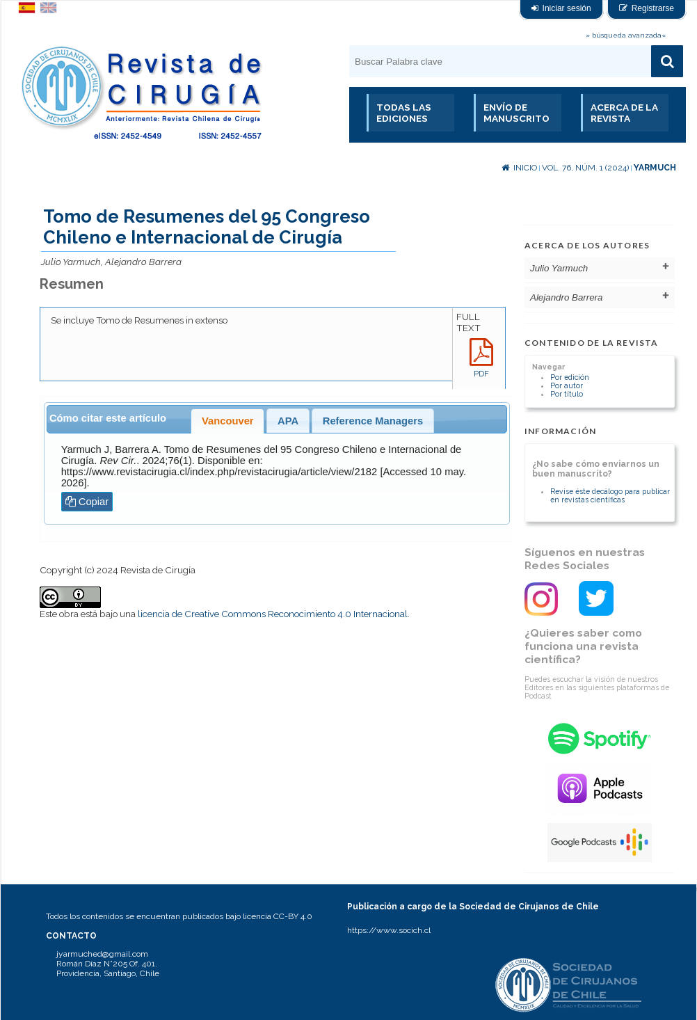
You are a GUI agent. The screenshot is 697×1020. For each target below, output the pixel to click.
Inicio (519, 168)
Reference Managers (373, 421)
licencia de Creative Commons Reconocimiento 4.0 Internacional (273, 613)
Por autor (566, 385)
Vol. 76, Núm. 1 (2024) (585, 168)
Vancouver (228, 421)
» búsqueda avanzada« (626, 35)
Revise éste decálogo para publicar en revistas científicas (610, 495)
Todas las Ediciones (403, 113)
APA (288, 421)
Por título (566, 394)
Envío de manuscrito (516, 113)
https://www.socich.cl (389, 930)
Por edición (569, 377)
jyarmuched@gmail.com (102, 954)
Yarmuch (655, 168)
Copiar (87, 501)
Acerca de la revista (624, 113)
